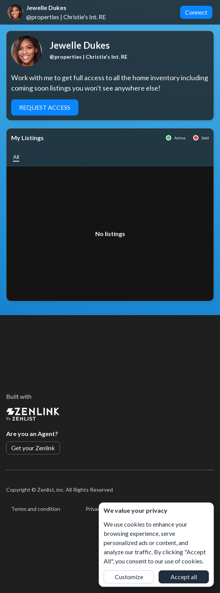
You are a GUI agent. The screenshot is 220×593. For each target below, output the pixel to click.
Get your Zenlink (33, 447)
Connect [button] (196, 12)
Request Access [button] (44, 107)
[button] (16, 157)
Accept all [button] (183, 576)
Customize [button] (129, 576)
